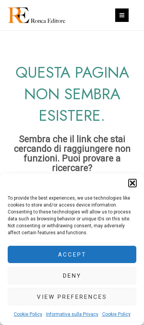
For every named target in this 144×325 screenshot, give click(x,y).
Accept (72, 254)
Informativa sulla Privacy (72, 314)
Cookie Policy (28, 314)
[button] (132, 183)
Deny (72, 275)
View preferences (72, 296)
